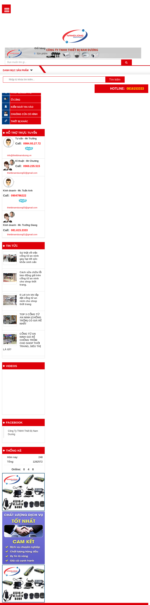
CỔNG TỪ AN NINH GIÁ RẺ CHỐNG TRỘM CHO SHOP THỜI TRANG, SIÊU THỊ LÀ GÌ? (22, 341)
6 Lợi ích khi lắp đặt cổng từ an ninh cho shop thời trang (29, 299)
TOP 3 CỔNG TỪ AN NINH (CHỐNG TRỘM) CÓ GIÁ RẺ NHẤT (31, 319)
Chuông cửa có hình (24, 114)
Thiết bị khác (19, 121)
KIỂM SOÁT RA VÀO (22, 107)
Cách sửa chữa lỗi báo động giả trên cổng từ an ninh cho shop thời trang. (31, 278)
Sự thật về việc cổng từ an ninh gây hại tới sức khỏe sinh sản (29, 257)
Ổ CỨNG (15, 99)
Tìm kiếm (115, 79)
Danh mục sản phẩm (16, 70)
